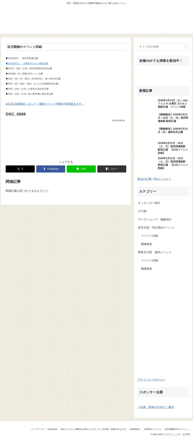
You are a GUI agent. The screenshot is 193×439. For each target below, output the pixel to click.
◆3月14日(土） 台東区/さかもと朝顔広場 (27, 63)
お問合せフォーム (152, 429)
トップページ (37, 429)
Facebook (52, 429)
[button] (111, 168)
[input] (163, 46)
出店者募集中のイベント (177, 429)
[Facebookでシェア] (50, 168)
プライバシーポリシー (151, 379)
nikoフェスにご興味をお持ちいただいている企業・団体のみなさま (93, 429)
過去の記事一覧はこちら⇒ (154, 178)
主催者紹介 (134, 429)
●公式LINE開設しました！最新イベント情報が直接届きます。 (45, 103)
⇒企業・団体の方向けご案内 (155, 407)
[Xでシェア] (20, 168)
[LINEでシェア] (81, 168)
